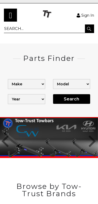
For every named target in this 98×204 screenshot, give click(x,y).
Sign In (85, 15)
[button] (89, 28)
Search (71, 99)
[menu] (10, 15)
